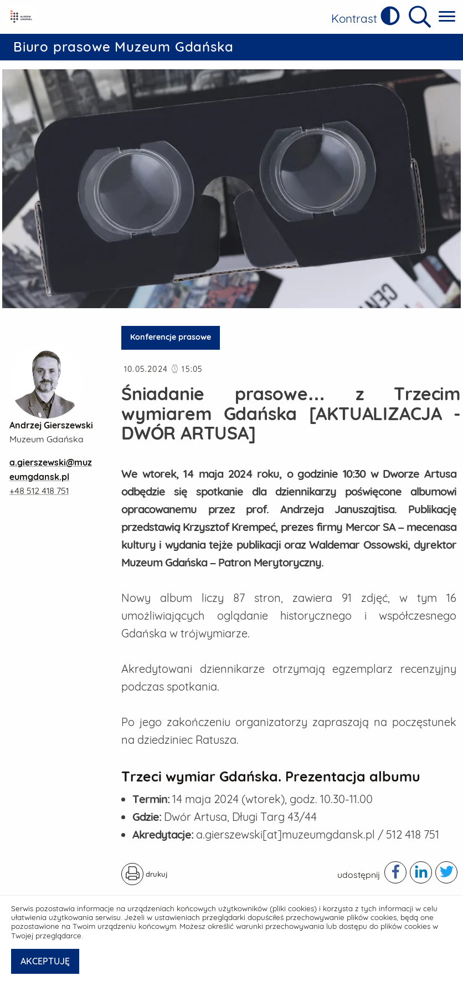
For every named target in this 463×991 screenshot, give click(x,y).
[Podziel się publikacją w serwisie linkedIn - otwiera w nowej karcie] (421, 872)
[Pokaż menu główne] (447, 17)
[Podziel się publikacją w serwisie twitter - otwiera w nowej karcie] (446, 872)
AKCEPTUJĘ (45, 961)
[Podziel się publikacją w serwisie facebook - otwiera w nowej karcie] (395, 872)
